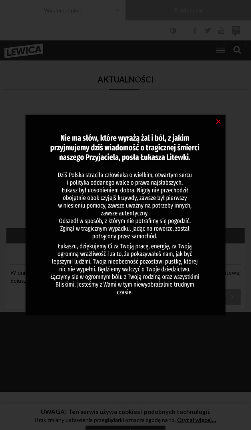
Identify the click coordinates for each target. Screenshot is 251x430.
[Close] (218, 121)
